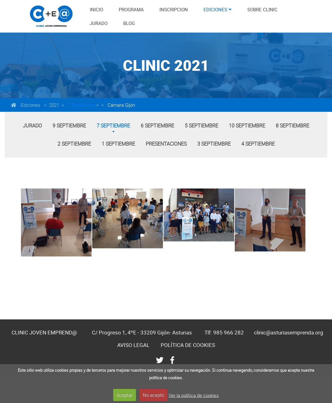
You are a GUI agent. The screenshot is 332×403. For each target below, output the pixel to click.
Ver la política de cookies (194, 395)
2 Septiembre (74, 143)
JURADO (99, 23)
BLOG (129, 23)
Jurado (32, 125)
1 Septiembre (118, 143)
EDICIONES (215, 9)
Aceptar (125, 395)
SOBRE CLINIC (262, 9)
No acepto (153, 395)
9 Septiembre (69, 125)
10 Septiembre (247, 125)
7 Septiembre (80, 105)
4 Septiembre (258, 143)
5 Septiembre (201, 125)
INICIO (96, 9)
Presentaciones (166, 143)
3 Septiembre (214, 143)
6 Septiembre (157, 125)
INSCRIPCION (173, 9)
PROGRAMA (131, 9)
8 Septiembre (292, 125)
